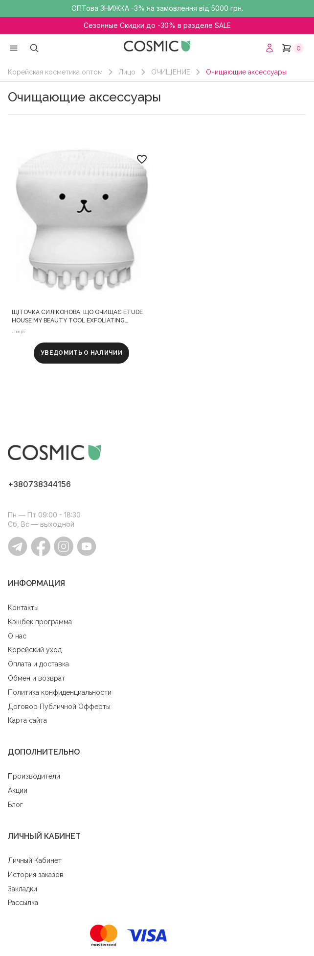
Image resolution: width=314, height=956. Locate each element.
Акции (17, 790)
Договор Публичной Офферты (59, 707)
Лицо (126, 72)
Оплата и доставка (38, 664)
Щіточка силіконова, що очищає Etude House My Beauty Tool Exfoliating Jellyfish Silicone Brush (77, 317)
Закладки (22, 889)
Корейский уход (35, 650)
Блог (15, 805)
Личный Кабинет (35, 860)
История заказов (36, 875)
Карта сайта (27, 720)
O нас (17, 636)
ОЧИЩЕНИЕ (170, 72)
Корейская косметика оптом (55, 72)
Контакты (23, 608)
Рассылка (23, 903)
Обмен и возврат (36, 678)
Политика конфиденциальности (60, 692)
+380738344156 (39, 484)
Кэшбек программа (40, 622)
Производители (34, 776)
